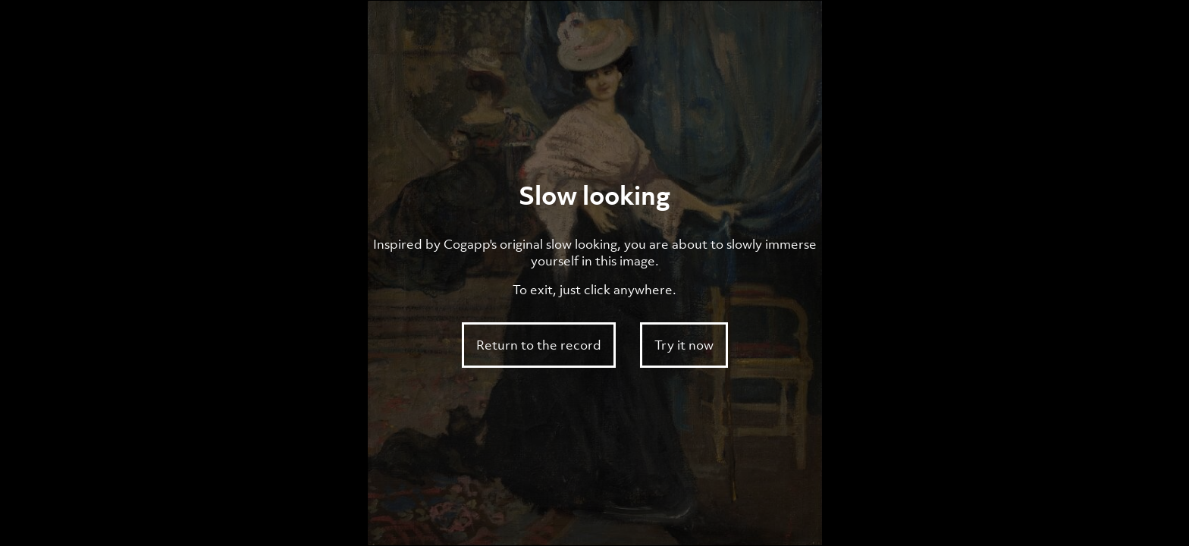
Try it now (684, 345)
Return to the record (538, 345)
